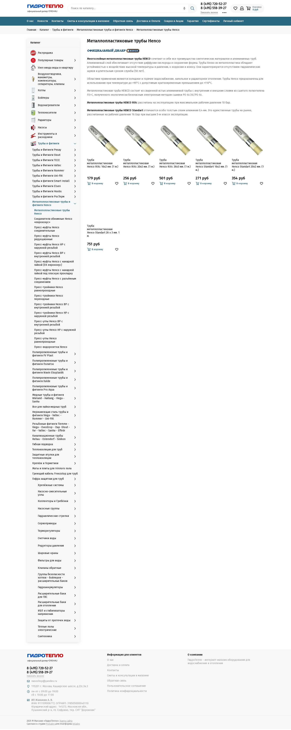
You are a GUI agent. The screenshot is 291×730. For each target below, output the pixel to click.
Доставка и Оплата (148, 21)
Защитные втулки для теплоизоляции (55, 456)
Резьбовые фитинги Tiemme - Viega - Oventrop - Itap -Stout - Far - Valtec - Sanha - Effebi (55, 427)
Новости (42, 21)
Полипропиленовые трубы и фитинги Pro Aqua (55, 388)
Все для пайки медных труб (55, 407)
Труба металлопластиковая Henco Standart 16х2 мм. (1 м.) (212, 165)
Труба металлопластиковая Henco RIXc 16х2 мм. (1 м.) (102, 163)
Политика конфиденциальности (127, 691)
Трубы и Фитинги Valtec (55, 165)
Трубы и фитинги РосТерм (55, 196)
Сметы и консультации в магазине (88, 21)
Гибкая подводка (55, 444)
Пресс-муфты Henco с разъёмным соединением (55, 280)
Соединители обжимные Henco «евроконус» (53, 220)
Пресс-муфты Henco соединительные (46, 229)
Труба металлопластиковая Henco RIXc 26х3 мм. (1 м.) (175, 163)
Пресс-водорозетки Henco (50, 347)
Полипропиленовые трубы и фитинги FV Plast (55, 354)
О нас (30, 21)
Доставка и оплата (118, 665)
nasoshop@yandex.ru (44, 681)
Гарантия (193, 21)
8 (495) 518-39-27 (213, 8)
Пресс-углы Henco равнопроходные (45, 340)
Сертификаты (211, 21)
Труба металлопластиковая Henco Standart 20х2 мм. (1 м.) (248, 165)
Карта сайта (66, 721)
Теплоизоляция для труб (55, 449)
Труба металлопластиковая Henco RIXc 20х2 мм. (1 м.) (138, 163)
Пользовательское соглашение (126, 685)
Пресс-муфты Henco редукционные (46, 237)
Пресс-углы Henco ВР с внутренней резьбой (48, 323)
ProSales (50, 724)
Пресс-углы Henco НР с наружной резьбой (55, 331)
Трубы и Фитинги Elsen (55, 186)
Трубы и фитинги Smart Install (55, 181)
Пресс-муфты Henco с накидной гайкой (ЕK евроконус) (54, 263)
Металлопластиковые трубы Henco (52, 212)
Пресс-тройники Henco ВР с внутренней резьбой (51, 306)
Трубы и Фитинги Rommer (55, 170)
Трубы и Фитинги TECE (55, 160)
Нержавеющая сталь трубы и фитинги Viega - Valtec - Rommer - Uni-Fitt (55, 415)
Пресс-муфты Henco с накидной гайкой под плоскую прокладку (54, 272)
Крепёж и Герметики (55, 463)
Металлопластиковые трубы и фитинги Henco (55, 203)
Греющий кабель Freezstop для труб (55, 473)
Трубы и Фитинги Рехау (55, 150)
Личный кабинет (233, 21)
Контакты (57, 21)
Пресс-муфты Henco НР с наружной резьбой (49, 246)
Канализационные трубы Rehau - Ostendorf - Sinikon (55, 437)
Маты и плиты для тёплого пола (51, 468)
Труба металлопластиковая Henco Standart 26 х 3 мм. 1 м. (103, 231)
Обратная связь (123, 21)
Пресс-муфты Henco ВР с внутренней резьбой (49, 254)
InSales (76, 724)
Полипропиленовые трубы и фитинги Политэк (55, 362)
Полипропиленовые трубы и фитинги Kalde (55, 379)
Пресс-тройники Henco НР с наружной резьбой (51, 314)
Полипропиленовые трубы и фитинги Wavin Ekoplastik (55, 371)
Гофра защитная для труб (55, 479)
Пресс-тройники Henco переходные (48, 297)
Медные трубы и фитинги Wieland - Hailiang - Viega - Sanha (55, 398)
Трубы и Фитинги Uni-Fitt (55, 176)
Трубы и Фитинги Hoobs (55, 191)
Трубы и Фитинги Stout (55, 155)
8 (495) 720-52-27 (214, 4)
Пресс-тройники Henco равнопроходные (48, 289)
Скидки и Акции (173, 21)
